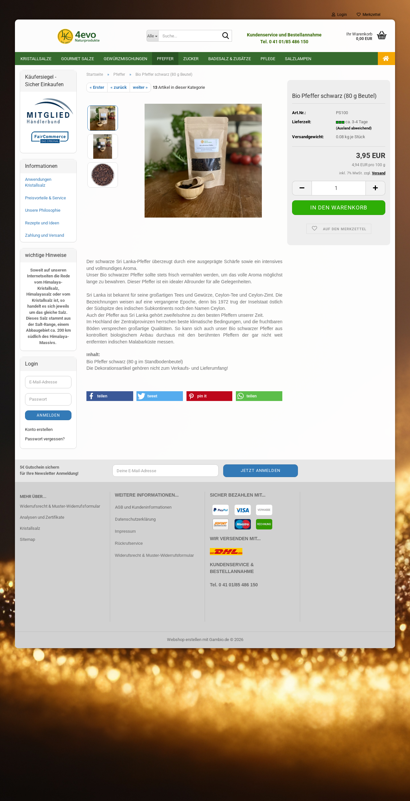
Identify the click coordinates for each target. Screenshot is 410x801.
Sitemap (27, 540)
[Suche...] (152, 36)
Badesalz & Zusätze (229, 58)
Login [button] (339, 14)
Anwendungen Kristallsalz (38, 183)
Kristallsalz (30, 529)
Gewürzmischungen (125, 58)
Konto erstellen (39, 430)
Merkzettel (368, 14)
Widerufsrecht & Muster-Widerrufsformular (154, 556)
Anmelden (48, 416)
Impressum (125, 531)
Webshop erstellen (184, 640)
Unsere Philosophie (42, 210)
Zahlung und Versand (44, 236)
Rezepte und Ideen (42, 223)
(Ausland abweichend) (354, 129)
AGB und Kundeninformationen (143, 507)
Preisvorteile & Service (45, 198)
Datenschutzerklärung (135, 519)
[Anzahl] (339, 188)
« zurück (118, 88)
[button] (302, 188)
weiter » (140, 88)
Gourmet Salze (77, 58)
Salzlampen (298, 58)
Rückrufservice (129, 543)
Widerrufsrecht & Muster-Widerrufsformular (60, 506)
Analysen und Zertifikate (42, 517)
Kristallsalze (35, 58)
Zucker (191, 58)
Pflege (268, 58)
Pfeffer (165, 58)
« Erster (97, 88)
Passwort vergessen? (45, 439)
